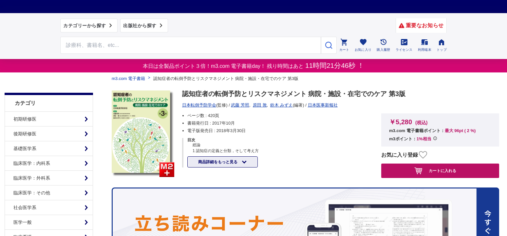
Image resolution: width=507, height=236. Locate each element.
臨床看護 (22, 223)
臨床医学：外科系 (31, 164)
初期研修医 (24, 105)
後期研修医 (24, 120)
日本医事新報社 (199, 105)
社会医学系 (24, 194)
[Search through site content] (190, 45)
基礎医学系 (24, 135)
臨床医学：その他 (31, 179)
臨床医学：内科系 (31, 150)
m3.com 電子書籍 (128, 78)
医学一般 (22, 209)
